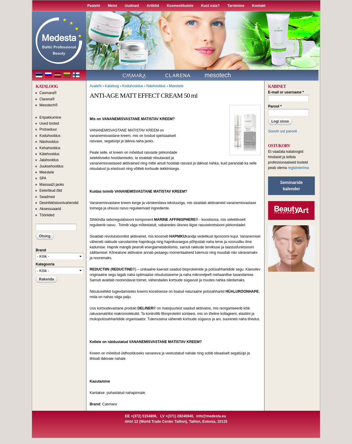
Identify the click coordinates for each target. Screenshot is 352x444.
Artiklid (153, 6)
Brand (41, 250)
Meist (112, 6)
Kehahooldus (49, 148)
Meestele (46, 172)
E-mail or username (286, 92)
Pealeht (93, 6)
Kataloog (112, 86)
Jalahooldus (48, 160)
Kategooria (45, 264)
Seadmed (47, 197)
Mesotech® (48, 105)
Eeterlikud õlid (50, 190)
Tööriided (46, 215)
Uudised (132, 6)
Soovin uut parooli (282, 131)
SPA (42, 178)
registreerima (298, 168)
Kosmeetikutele (180, 6)
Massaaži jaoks (51, 184)
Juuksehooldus (51, 166)
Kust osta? (210, 6)
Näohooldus (48, 142)
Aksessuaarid (50, 209)
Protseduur (48, 129)
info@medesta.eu (211, 416)
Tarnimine (235, 6)
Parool (275, 106)
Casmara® (48, 93)
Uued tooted (49, 123)
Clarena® (47, 99)
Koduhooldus (49, 136)
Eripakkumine (50, 117)
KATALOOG (47, 86)
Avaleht (96, 86)
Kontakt (259, 6)
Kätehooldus (49, 154)
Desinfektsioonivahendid (58, 203)
